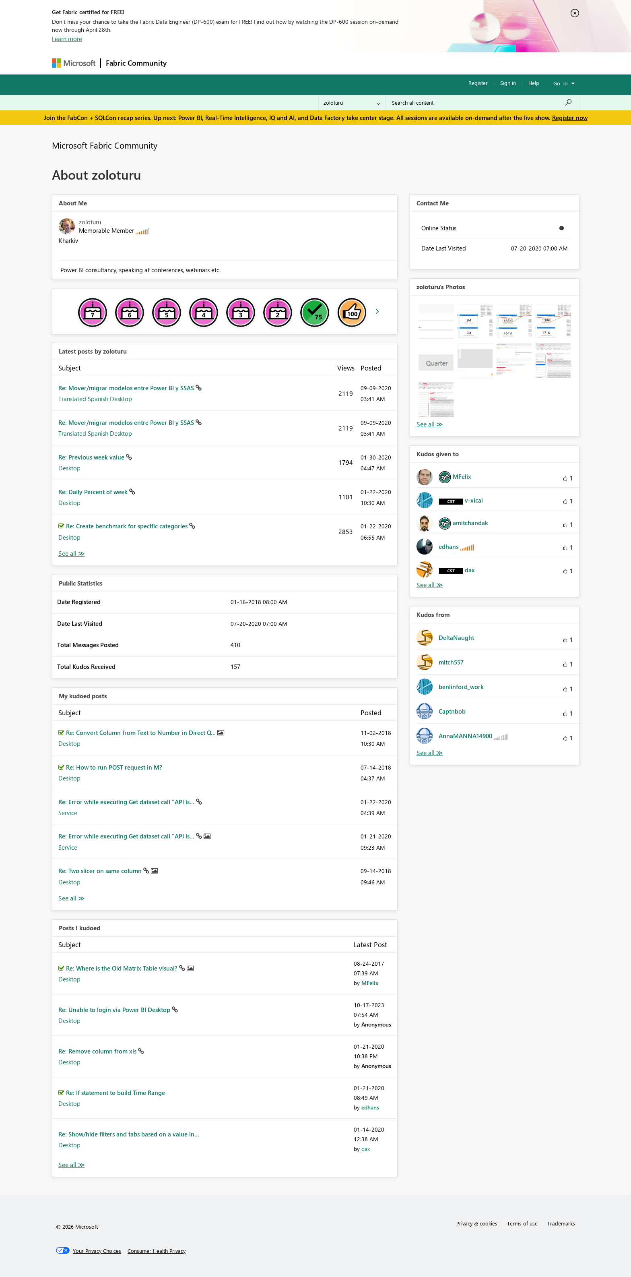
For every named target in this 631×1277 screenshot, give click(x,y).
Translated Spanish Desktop (95, 399)
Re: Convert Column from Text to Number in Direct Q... (141, 733)
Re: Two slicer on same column (100, 871)
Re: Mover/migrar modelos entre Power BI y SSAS (127, 388)
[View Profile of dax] (365, 1149)
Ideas (253, 63)
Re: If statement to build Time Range (115, 1093)
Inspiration (220, 63)
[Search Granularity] (352, 102)
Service (67, 813)
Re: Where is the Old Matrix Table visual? (122, 968)
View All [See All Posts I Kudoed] (71, 1164)
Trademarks (561, 1223)
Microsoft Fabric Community (104, 145)
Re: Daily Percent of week (93, 492)
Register (478, 82)
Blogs (325, 63)
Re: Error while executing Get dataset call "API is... (127, 802)
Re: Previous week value (92, 457)
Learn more (67, 39)
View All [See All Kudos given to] (430, 585)
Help (533, 82)
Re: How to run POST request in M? (114, 767)
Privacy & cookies (476, 1223)
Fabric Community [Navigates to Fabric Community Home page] (136, 63)
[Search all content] (482, 102)
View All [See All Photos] (430, 424)
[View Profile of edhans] (370, 1107)
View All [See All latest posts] (71, 553)
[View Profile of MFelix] (369, 983)
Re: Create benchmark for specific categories (127, 526)
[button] (436, 321)
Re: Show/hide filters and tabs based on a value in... (128, 1134)
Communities (289, 63)
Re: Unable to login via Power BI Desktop (115, 1010)
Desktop (69, 468)
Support (390, 63)
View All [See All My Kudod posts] (71, 898)
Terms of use (522, 1223)
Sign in (508, 82)
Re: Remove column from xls (98, 1051)
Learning (356, 63)
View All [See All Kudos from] (430, 753)
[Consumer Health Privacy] (157, 1251)
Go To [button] (560, 83)
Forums (185, 63)
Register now (570, 118)
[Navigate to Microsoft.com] (73, 63)
